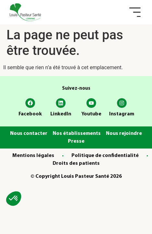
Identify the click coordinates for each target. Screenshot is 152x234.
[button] (135, 12)
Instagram (121, 114)
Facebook (30, 114)
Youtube (91, 114)
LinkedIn (60, 114)
